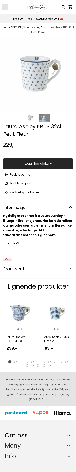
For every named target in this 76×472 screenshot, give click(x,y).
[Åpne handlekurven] (70, 7)
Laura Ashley (32, 27)
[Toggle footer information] (69, 435)
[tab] (9, 361)
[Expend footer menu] (69, 445)
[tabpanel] (19, 330)
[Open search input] (63, 7)
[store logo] (37, 7)
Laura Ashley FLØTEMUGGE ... (17, 339)
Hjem (5, 27)
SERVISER (16, 27)
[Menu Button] (5, 7)
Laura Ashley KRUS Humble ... (56, 339)
